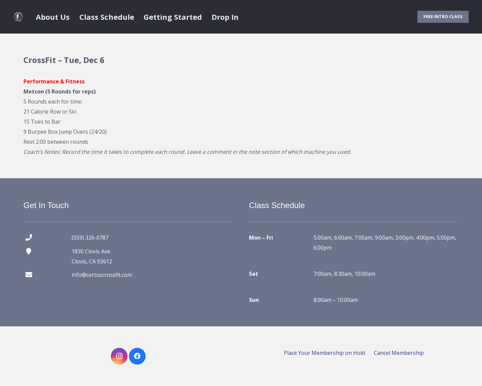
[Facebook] (137, 356)
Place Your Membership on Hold (324, 353)
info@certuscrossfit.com (102, 274)
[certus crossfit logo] (18, 17)
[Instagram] (119, 356)
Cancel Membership (399, 353)
